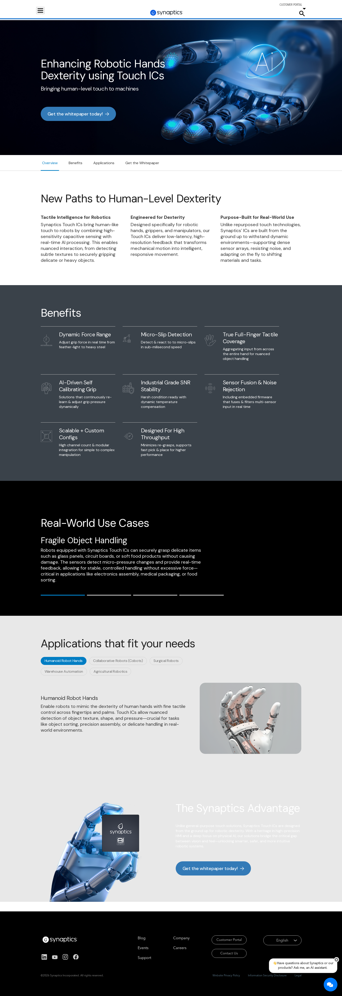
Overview (50, 163)
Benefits (75, 163)
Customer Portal (222, 940)
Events (135, 947)
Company (284, 13)
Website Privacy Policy (226, 975)
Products (46, 13)
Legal (298, 975)
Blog (134, 938)
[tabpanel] (171, 718)
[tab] (63, 595)
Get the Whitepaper (142, 163)
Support (244, 13)
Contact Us (223, 954)
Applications (71, 13)
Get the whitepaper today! (75, 114)
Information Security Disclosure (267, 975)
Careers (266, 13)
